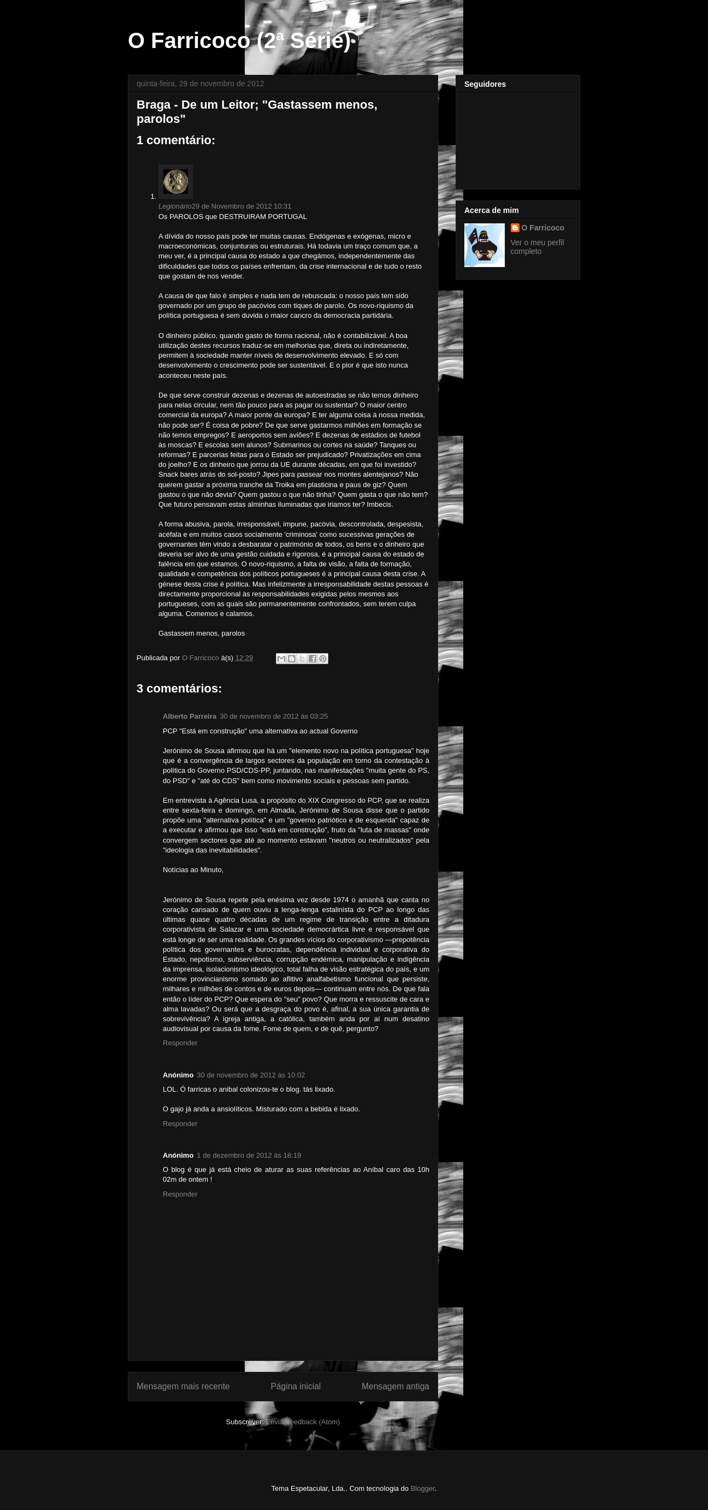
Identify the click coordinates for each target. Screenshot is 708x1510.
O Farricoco (543, 227)
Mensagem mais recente (183, 1386)
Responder (180, 1043)
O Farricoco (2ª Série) (239, 40)
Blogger (423, 1488)
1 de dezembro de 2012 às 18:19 (249, 1155)
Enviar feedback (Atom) (303, 1422)
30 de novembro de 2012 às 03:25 (274, 716)
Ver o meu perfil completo (537, 247)
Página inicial (295, 1386)
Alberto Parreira (189, 716)
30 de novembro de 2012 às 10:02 (251, 1075)
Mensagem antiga (395, 1386)
